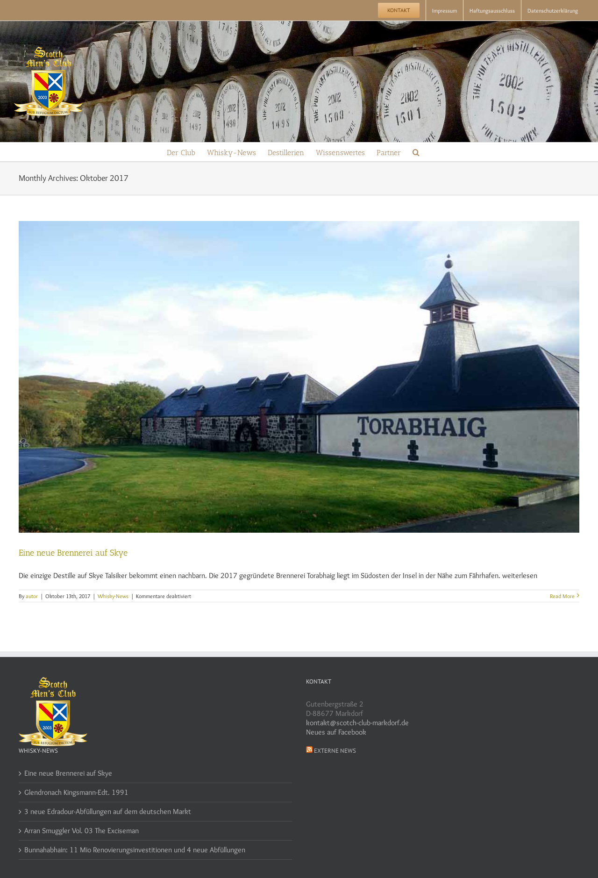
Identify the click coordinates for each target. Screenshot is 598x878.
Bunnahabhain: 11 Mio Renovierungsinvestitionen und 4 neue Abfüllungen (134, 849)
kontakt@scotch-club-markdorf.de (357, 722)
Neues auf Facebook (336, 732)
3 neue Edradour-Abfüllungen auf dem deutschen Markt (107, 811)
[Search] (416, 152)
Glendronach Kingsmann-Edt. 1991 (76, 792)
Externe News (335, 751)
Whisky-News (113, 596)
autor (32, 596)
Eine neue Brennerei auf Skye (73, 553)
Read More (562, 596)
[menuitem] (399, 10)
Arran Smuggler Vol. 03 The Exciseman (81, 830)
